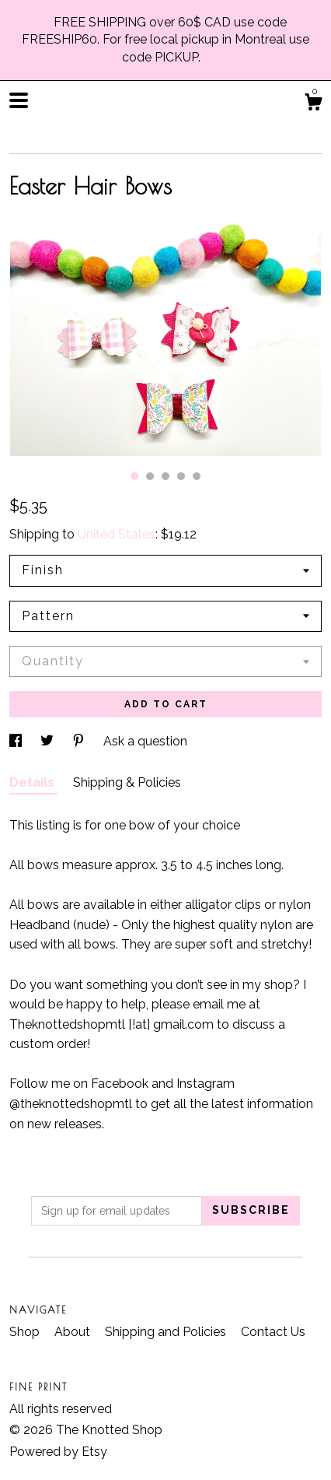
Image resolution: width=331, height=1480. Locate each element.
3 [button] (165, 476)
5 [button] (196, 476)
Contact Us (273, 1331)
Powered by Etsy (58, 1451)
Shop (26, 1331)
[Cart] (313, 104)
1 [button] (134, 476)
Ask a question (145, 741)
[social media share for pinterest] (80, 741)
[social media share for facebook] (17, 741)
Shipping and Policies (167, 1331)
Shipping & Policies (127, 782)
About (73, 1331)
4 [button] (181, 476)
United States (116, 534)
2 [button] (150, 476)
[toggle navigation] (18, 100)
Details (33, 782)
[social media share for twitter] (48, 741)
